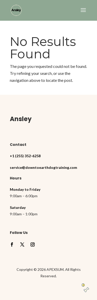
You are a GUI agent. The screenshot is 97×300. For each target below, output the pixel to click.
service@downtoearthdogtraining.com (43, 167)
